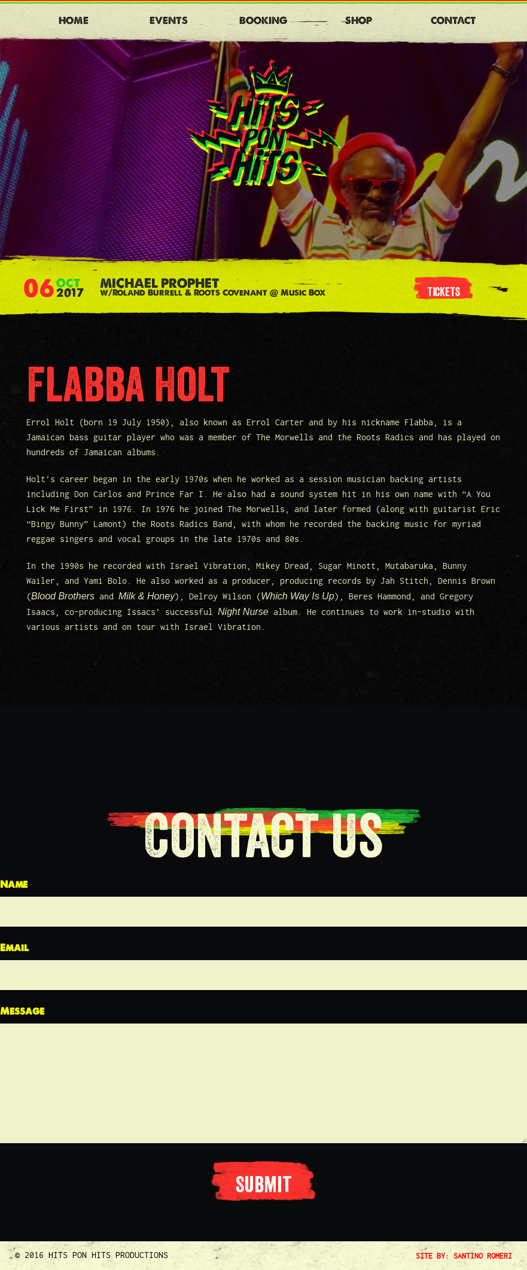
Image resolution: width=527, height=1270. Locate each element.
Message (22, 1011)
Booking (263, 20)
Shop (358, 20)
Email (14, 948)
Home (74, 20)
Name (14, 884)
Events (169, 20)
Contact (453, 20)
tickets (443, 291)
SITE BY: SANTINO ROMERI (464, 1255)
